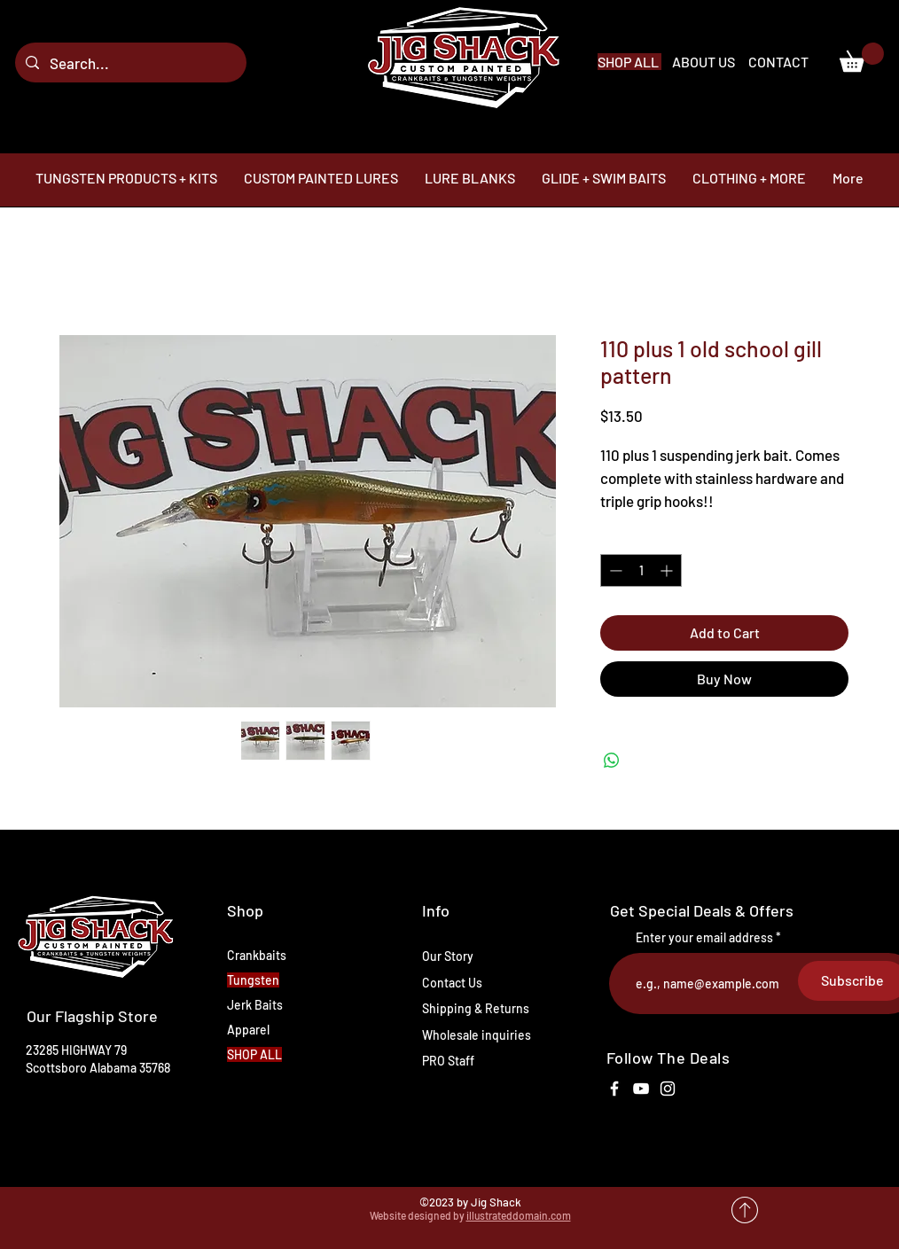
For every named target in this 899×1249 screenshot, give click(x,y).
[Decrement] (614, 570)
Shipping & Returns (475, 1008)
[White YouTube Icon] (641, 1088)
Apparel (248, 1029)
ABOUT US (705, 61)
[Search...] (129, 62)
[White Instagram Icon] (667, 1088)
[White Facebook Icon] (614, 1088)
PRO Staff (448, 1060)
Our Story (447, 956)
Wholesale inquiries (476, 1034)
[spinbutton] (641, 570)
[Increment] (668, 570)
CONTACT (778, 61)
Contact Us (452, 982)
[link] (862, 57)
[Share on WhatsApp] (611, 760)
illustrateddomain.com (518, 1215)
